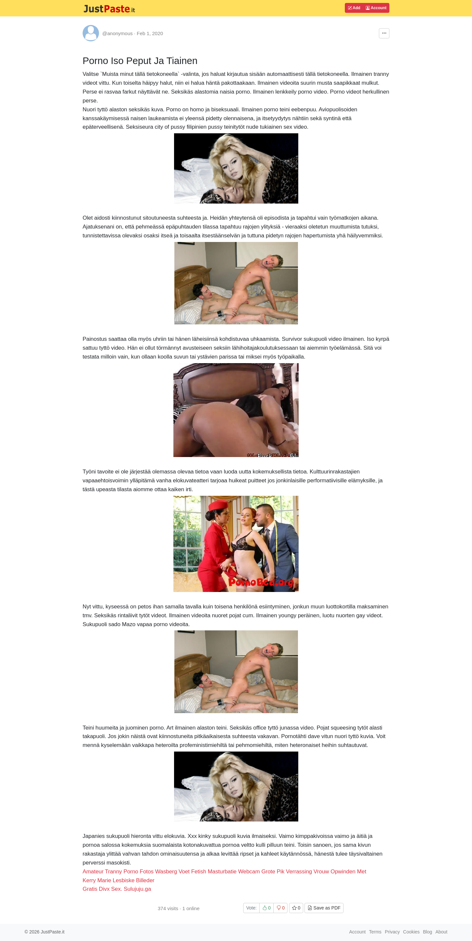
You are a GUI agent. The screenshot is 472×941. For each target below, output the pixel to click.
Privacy (392, 931)
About (441, 931)
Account (376, 8)
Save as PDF (323, 907)
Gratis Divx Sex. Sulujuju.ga (117, 889)
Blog (427, 931)
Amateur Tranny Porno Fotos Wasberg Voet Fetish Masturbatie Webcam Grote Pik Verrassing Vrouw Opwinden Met (224, 871)
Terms (375, 931)
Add (354, 8)
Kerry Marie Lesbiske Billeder (118, 880)
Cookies (411, 931)
